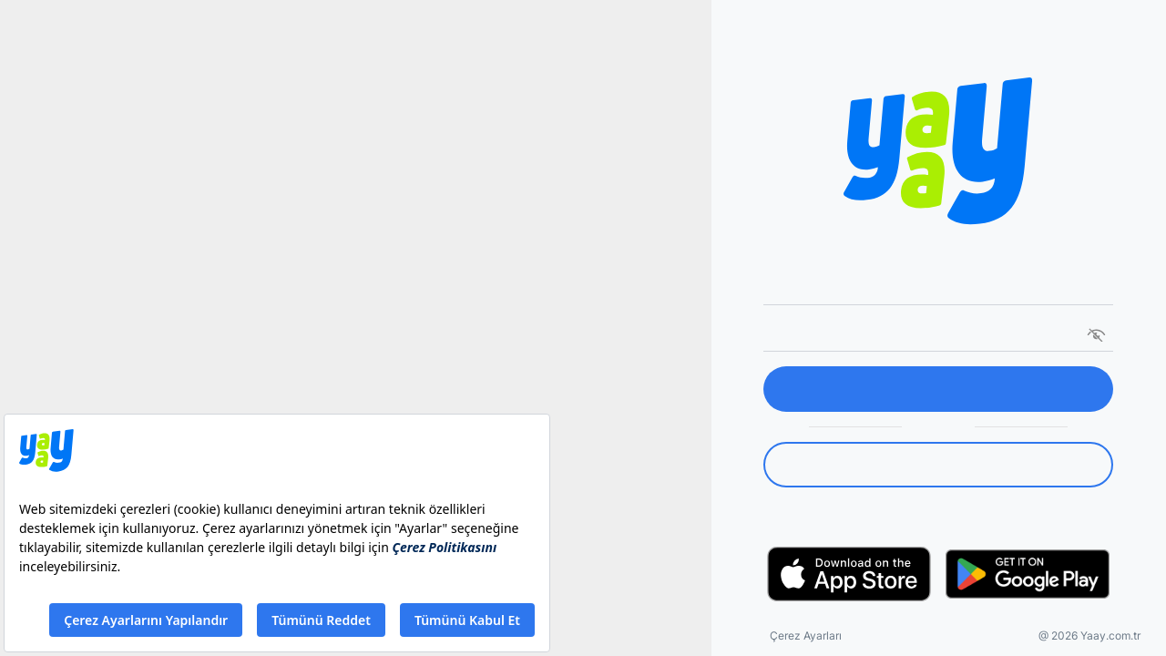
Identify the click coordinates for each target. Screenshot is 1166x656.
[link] (938, 464)
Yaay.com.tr (1110, 635)
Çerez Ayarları (806, 635)
